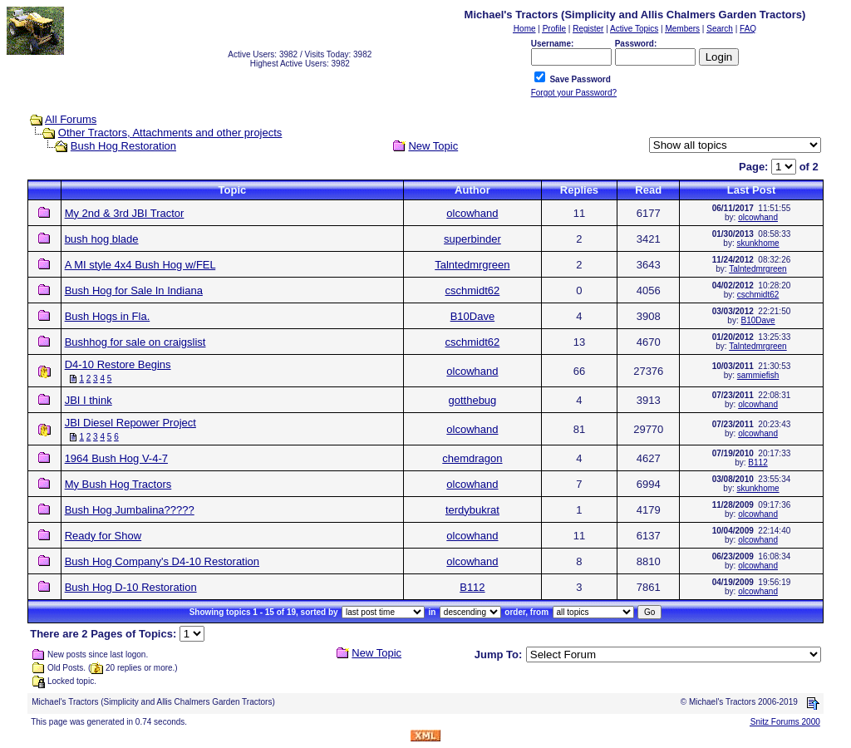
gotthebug (472, 400)
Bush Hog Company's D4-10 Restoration (162, 561)
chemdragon (472, 458)
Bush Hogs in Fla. (107, 316)
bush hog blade (102, 239)
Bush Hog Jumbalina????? (129, 510)
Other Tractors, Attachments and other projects (170, 132)
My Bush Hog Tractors (118, 484)
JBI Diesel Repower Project (130, 422)
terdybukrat (472, 510)
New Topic (433, 146)
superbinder (472, 239)
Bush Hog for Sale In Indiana (134, 290)
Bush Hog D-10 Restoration (131, 587)
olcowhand (472, 213)
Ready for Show (103, 535)
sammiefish (758, 375)
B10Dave (472, 316)
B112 (757, 462)
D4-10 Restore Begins (118, 364)
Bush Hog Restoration (123, 146)
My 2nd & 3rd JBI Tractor (124, 213)
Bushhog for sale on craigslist (135, 342)
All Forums (70, 119)
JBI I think (88, 400)
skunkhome (757, 243)
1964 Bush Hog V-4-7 (116, 458)
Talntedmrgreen (472, 264)
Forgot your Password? (574, 92)
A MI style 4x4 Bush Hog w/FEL (140, 264)
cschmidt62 (472, 290)
